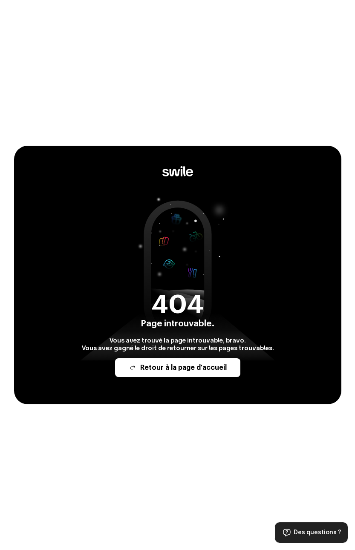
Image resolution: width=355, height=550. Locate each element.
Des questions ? (311, 532)
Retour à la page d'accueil (178, 367)
